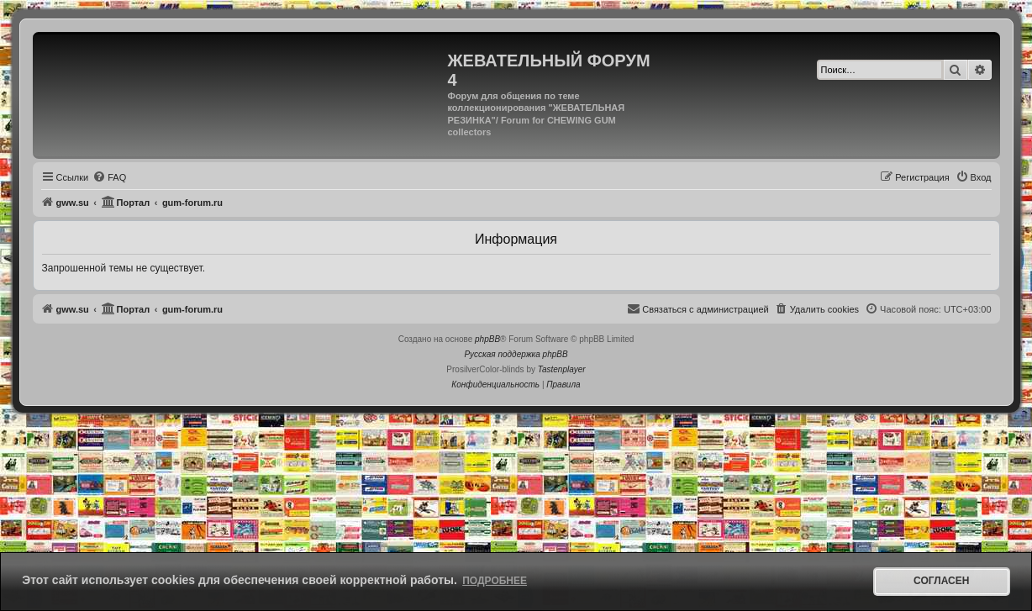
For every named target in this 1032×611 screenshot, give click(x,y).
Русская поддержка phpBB (515, 354)
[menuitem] (109, 177)
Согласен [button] (941, 581)
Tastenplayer (562, 369)
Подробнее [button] (494, 581)
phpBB (487, 339)
